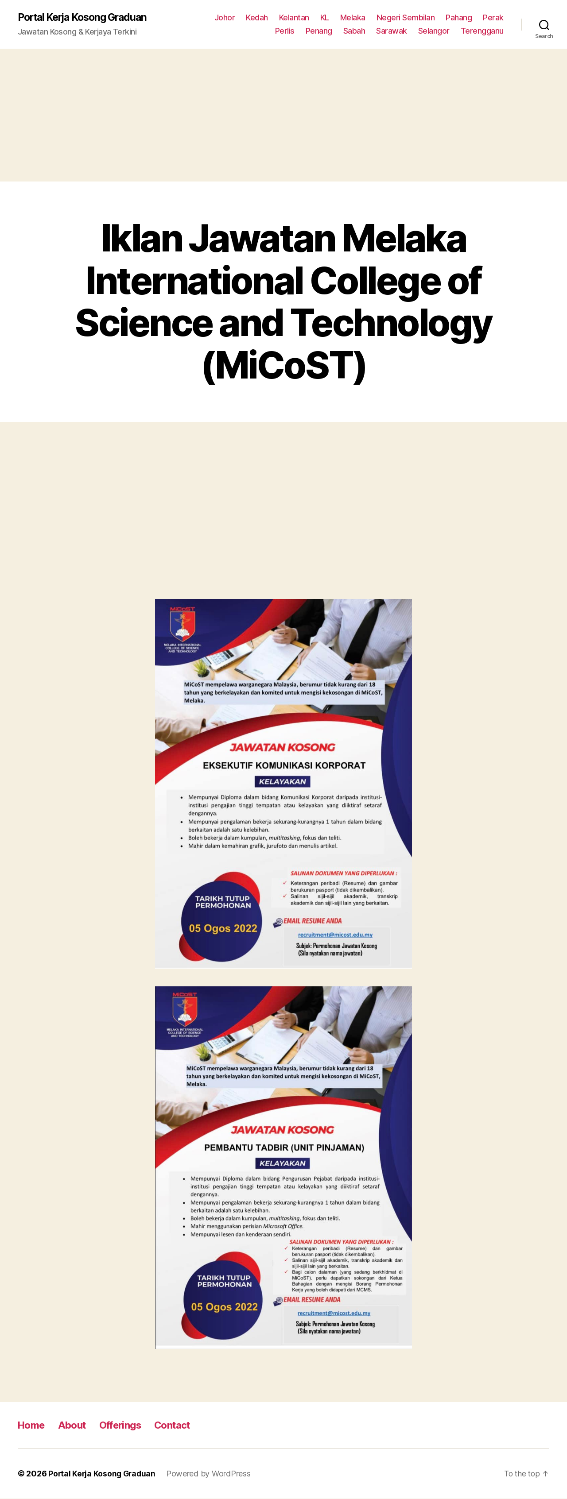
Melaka (352, 18)
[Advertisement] (283, 116)
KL (324, 18)
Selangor (434, 31)
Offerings (128, 1425)
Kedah (257, 18)
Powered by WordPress (211, 1474)
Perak (493, 18)
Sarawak (391, 31)
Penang (319, 31)
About (76, 1425)
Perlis (285, 31)
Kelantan (294, 18)
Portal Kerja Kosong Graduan (87, 17)
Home (32, 1425)
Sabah (354, 31)
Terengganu (482, 31)
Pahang (459, 18)
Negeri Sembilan (406, 18)
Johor (224, 18)
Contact (185, 1425)
